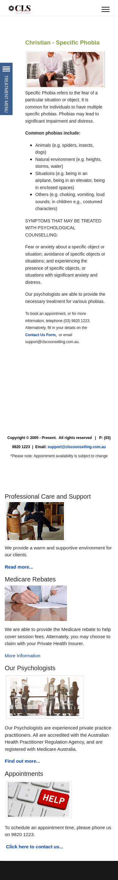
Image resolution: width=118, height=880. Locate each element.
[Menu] (106, 9)
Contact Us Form (40, 335)
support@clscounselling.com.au (77, 447)
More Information (22, 655)
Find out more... (22, 761)
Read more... (19, 567)
